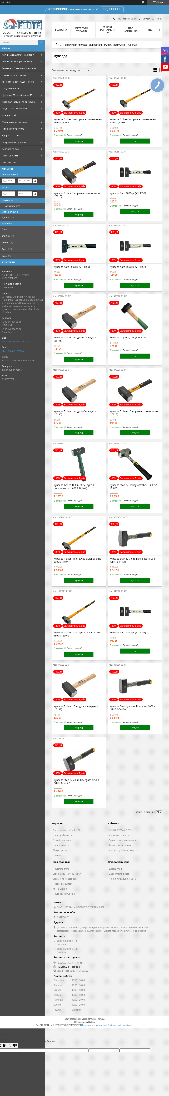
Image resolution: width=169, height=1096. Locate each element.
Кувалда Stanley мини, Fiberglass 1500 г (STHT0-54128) (132, 560)
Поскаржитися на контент (93, 1025)
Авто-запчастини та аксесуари (19, 101)
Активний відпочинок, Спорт (18, 54)
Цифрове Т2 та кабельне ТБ (17, 95)
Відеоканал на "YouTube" (67, 873)
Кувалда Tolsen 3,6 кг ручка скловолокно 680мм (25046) (78, 121)
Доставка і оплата (119, 835)
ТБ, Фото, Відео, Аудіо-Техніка (18, 81)
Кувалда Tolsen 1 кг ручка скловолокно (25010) (77, 195)
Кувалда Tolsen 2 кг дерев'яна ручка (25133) (75, 339)
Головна (61, 29)
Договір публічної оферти (123, 850)
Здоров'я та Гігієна (12, 135)
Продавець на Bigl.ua (84, 1022)
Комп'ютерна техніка (14, 75)
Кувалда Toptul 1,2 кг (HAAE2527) (129, 337)
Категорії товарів (81, 30)
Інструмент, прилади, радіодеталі (83, 44)
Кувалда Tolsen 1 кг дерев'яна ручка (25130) (75, 413)
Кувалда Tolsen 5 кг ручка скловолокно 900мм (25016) (133, 121)
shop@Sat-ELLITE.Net (13, 351)
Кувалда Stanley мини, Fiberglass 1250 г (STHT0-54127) (76, 781)
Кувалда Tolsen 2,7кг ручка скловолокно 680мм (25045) (77, 634)
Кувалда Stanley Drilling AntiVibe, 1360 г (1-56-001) (134, 486)
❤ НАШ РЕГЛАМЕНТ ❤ (107, 30)
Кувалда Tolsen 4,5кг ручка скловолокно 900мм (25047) (77, 560)
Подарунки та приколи (14, 122)
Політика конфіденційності (120, 1025)
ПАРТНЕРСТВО (9, 162)
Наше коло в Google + (65, 893)
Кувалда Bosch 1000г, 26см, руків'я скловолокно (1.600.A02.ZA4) (74, 486)
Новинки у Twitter (62, 883)
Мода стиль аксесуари (14, 108)
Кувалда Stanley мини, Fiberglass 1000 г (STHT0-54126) (132, 708)
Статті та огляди (62, 840)
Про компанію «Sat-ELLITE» (67, 830)
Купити (79, 140)
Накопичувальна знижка (123, 878)
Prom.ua (101, 1019)
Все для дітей (9, 115)
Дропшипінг (115, 868)
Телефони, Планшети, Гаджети (19, 68)
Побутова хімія (10, 155)
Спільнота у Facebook (65, 878)
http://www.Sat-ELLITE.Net (15, 341)
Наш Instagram (61, 868)
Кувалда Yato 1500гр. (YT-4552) (128, 266)
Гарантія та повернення (122, 840)
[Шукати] (41, 42)
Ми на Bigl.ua (60, 888)
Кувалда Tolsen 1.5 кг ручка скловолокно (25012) (134, 413)
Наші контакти (61, 845)
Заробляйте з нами (119, 873)
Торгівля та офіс (10, 148)
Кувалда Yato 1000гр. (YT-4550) (128, 193)
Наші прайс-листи (62, 835)
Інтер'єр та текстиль (13, 128)
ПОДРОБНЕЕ (112, 9)
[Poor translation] (12, 1045)
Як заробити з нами (120, 845)
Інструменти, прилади (14, 142)
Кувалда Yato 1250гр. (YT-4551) (128, 632)
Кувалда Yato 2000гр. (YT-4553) (72, 266)
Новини (57, 855)
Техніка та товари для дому (17, 61)
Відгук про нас (60, 850)
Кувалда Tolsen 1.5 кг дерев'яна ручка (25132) (76, 708)
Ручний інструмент (114, 44)
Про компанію (131, 30)
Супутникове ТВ (11, 88)
